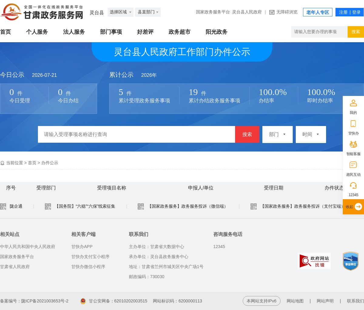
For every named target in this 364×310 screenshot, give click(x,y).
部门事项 (111, 32)
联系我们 (355, 300)
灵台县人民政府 (247, 12)
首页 (5, 32)
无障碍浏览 (287, 12)
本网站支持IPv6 (261, 300)
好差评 (145, 32)
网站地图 (295, 300)
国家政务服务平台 (213, 12)
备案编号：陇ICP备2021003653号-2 (34, 300)
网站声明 (325, 300)
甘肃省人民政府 (15, 266)
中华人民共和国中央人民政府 (27, 246)
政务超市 (179, 32)
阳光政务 (217, 32)
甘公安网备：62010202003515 (114, 300)
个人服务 (37, 32)
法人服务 (74, 32)
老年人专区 (317, 12)
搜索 (247, 134)
